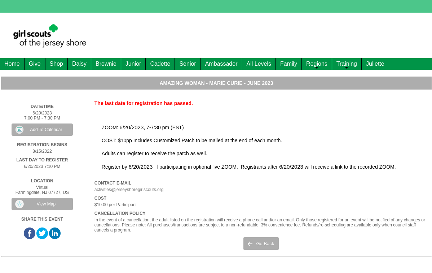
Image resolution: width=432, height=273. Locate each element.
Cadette (160, 64)
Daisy (79, 64)
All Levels (259, 64)
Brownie (106, 64)
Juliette (375, 64)
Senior (187, 64)
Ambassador (221, 64)
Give (35, 64)
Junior (133, 64)
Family (288, 64)
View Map (46, 204)
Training (346, 65)
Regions (316, 65)
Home (12, 64)
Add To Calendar (46, 129)
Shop (56, 64)
